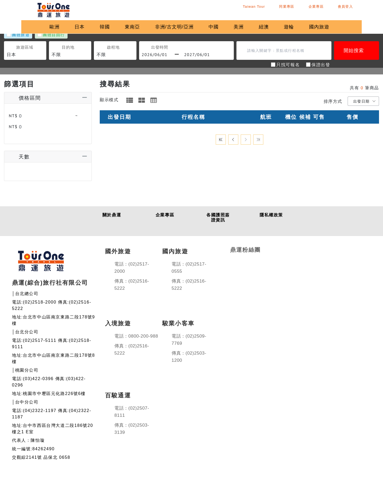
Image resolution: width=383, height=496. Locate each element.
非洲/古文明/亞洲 (175, 27)
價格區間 (24, 97)
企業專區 (330, 9)
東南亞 (132, 27)
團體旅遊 (21, 34)
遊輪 (296, 27)
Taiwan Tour (256, 9)
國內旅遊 (328, 27)
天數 (19, 153)
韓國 (103, 27)
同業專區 (295, 9)
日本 (77, 27)
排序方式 (333, 101)
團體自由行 (54, 34)
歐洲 (50, 27)
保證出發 (320, 64)
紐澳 (270, 27)
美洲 (243, 27)
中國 (216, 27)
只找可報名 (288, 64)
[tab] (130, 100)
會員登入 (365, 9)
